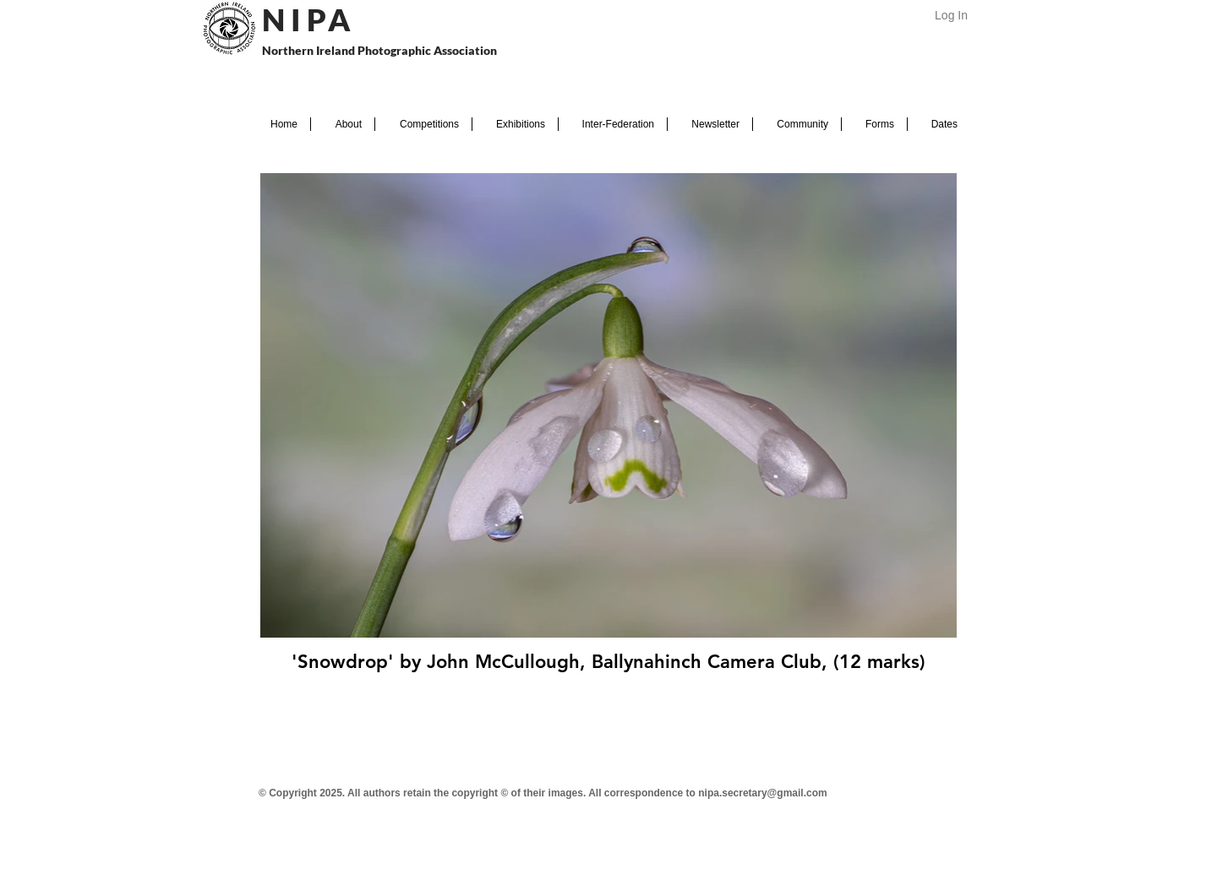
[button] (342, 124)
